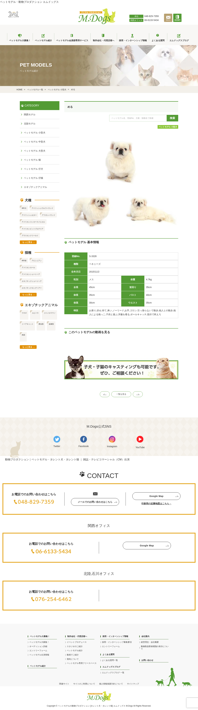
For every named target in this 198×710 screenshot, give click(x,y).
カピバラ (35, 313)
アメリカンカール (28, 267)
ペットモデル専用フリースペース (82, 663)
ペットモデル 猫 (32, 160)
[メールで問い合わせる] (168, 21)
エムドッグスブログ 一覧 (113, 672)
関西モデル (29, 114)
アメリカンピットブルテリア (32, 229)
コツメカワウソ (49, 313)
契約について (73, 659)
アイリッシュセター (29, 215)
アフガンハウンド (48, 215)
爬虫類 (41, 324)
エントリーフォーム (38, 650)
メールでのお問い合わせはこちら (95, 502)
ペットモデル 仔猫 (33, 178)
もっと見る (27, 242)
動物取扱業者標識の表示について (155, 647)
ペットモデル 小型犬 (168, 127)
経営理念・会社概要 (150, 642)
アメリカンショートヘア (31, 274)
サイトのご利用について (84, 684)
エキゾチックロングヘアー (32, 288)
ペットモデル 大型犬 (34, 150)
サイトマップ (133, 684)
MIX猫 (24, 260)
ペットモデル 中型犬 (34, 141)
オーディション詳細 (38, 646)
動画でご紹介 (73, 655)
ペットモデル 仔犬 (33, 169)
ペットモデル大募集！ (39, 642)
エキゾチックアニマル (35, 187)
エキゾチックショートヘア (32, 281)
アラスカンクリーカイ (30, 235)
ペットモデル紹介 (38, 666)
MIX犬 (24, 208)
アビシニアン (37, 260)
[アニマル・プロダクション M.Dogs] (96, 23)
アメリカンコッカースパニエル (33, 222)
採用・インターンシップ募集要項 (117, 642)
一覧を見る (121, 394)
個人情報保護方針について (111, 684)
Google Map (156, 496)
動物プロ (76, 706)
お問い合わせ (147, 660)
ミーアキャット (27, 324)
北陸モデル (29, 123)
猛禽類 (51, 324)
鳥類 (23, 335)
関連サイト (64, 684)
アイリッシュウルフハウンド (42, 208)
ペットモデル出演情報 (39, 655)
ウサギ (24, 313)
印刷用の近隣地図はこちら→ (156, 503)
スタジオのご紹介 (75, 646)
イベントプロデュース (77, 642)
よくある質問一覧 (110, 660)
